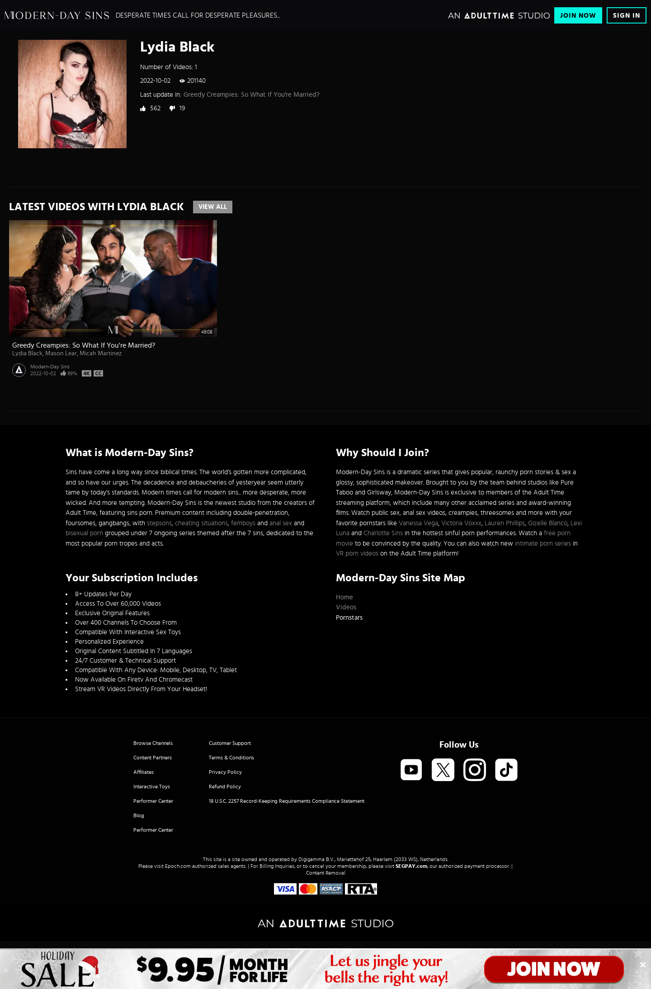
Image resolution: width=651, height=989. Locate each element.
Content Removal (325, 873)
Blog (138, 815)
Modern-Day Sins (50, 366)
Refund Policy (225, 786)
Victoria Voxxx (461, 523)
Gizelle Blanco (547, 523)
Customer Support (230, 743)
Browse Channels (153, 743)
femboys (243, 523)
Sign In (626, 15)
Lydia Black (27, 353)
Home (344, 597)
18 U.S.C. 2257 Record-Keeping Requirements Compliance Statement (286, 801)
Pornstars (349, 617)
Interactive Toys (151, 786)
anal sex (280, 523)
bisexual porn (84, 533)
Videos (346, 607)
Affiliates (143, 772)
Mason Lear (61, 353)
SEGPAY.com (411, 866)
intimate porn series (543, 543)
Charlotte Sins (383, 533)
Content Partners (152, 757)
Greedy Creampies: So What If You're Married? (252, 94)
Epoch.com (178, 866)
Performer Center (153, 801)
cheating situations (201, 523)
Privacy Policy (225, 772)
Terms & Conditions (231, 757)
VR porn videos (357, 553)
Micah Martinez (101, 353)
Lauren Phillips (505, 523)
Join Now (578, 15)
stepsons (159, 523)
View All (212, 207)
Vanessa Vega (418, 523)
